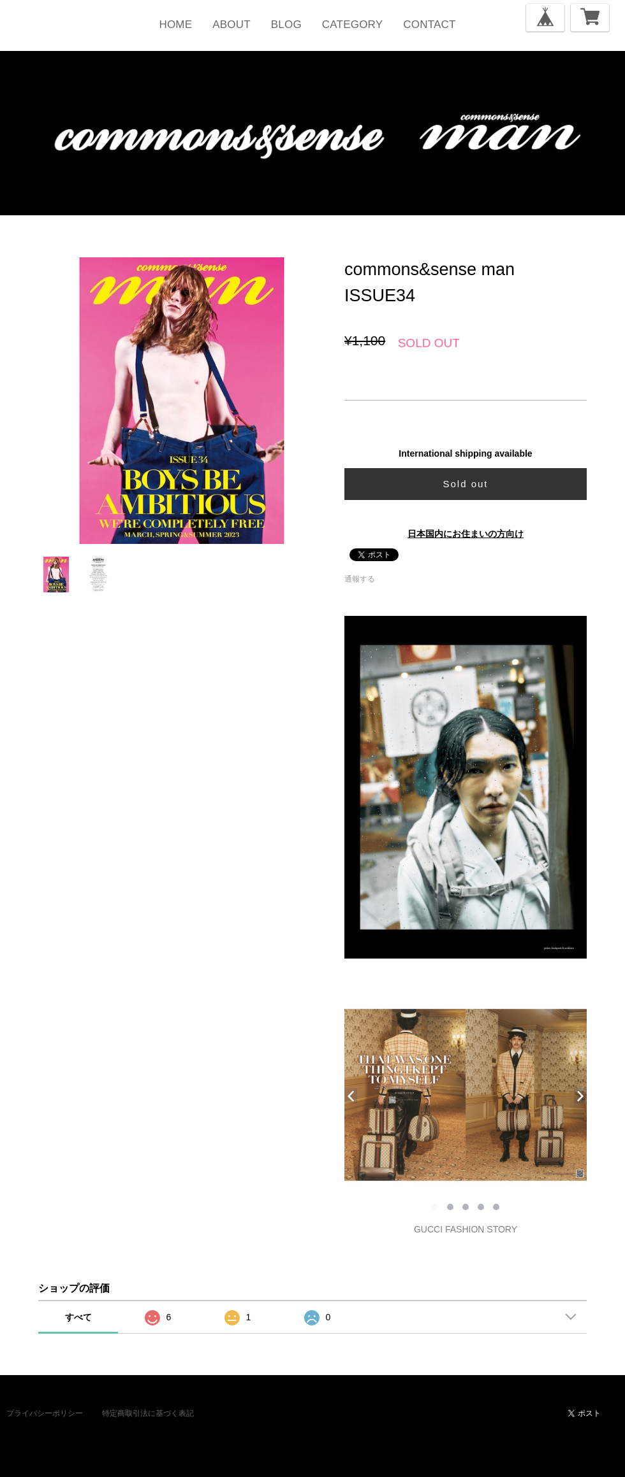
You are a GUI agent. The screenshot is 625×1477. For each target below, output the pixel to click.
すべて (78, 1317)
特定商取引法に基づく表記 (148, 1413)
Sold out (465, 483)
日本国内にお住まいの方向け (466, 533)
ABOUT (231, 24)
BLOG (286, 24)
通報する (359, 578)
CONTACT (429, 24)
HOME (175, 24)
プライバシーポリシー (44, 1413)
